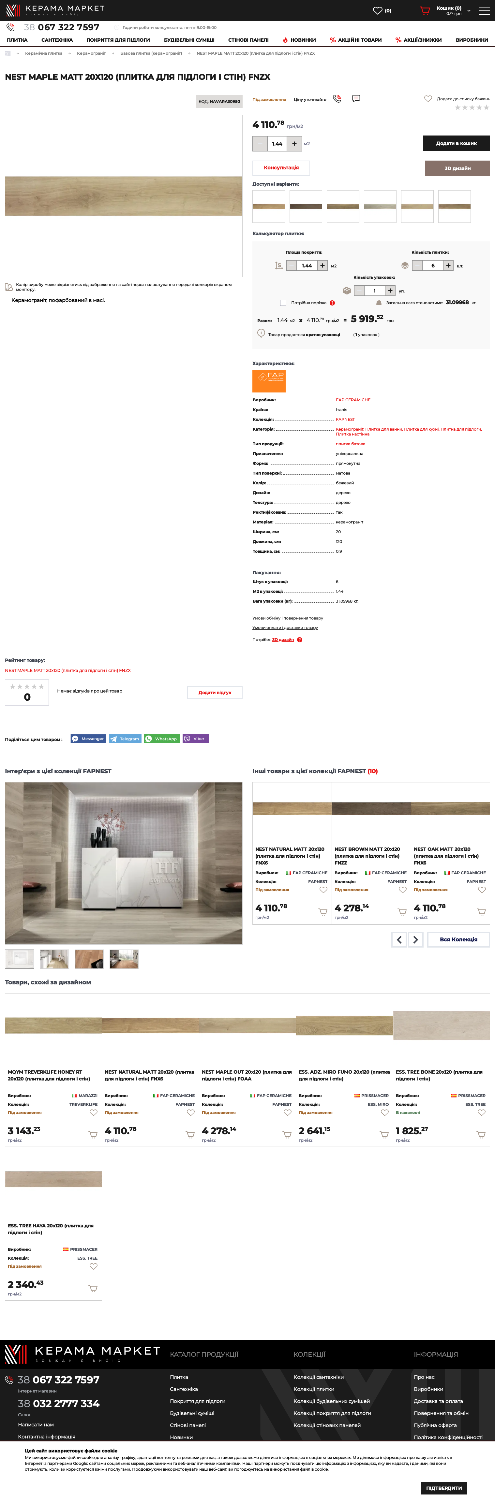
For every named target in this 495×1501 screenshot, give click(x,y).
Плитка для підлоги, (461, 429)
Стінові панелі (188, 1425)
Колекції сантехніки (318, 1377)
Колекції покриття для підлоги (332, 1413)
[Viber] (196, 739)
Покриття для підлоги (118, 40)
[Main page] (82, 1354)
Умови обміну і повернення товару (287, 618)
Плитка (17, 40)
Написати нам (36, 1425)
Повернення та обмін (441, 1413)
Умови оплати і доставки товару (285, 627)
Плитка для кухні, (422, 429)
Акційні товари (356, 40)
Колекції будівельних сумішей (331, 1401)
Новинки (299, 40)
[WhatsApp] (162, 739)
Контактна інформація (46, 1437)
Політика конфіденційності (448, 1437)
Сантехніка (57, 40)
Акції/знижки (419, 40)
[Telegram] (125, 739)
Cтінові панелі (248, 40)
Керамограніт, (350, 429)
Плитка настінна (352, 434)
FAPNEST (345, 419)
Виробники (472, 40)
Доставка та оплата (438, 1401)
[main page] (55, 11)
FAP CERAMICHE (353, 399)
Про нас (424, 1377)
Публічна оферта (435, 1425)
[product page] (292, 808)
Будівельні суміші (189, 40)
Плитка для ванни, (384, 429)
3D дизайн (283, 639)
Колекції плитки (313, 1389)
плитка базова (350, 443)
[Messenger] (88, 739)
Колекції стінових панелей (327, 1425)
